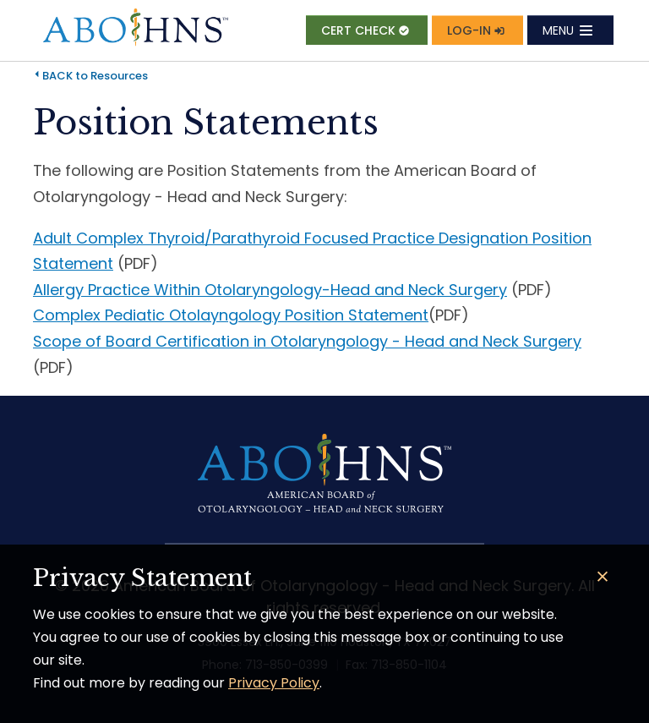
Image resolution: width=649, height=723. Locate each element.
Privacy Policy (273, 683)
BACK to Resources (95, 76)
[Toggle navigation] (570, 30)
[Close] (603, 577)
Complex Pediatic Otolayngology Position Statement (230, 315)
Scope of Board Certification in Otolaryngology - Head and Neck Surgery (307, 341)
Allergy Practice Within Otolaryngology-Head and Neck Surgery (270, 289)
